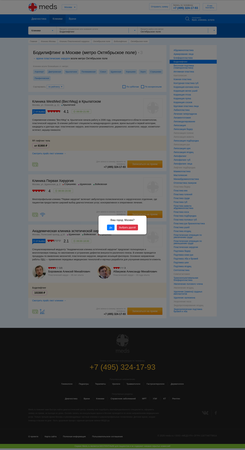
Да (110, 227)
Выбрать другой (127, 227)
